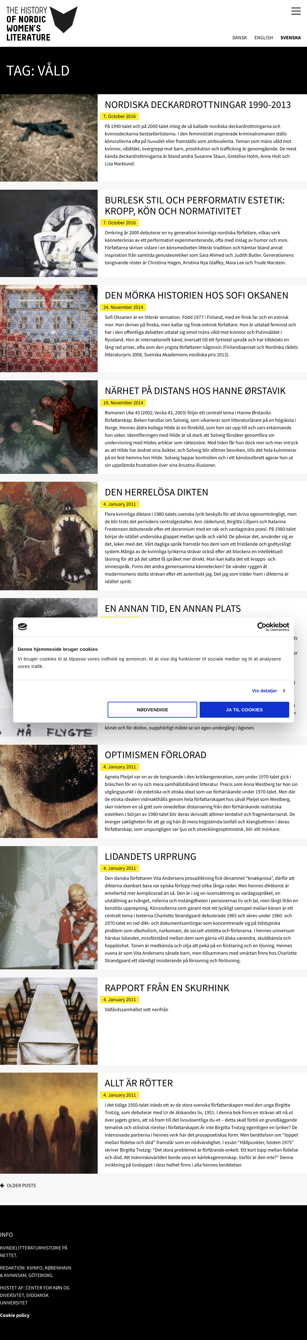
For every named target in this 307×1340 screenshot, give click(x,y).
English (263, 38)
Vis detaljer (264, 691)
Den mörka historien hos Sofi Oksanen (197, 295)
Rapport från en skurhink (167, 988)
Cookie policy (15, 1315)
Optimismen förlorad (156, 754)
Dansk (239, 38)
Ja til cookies (244, 709)
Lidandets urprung (151, 856)
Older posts (21, 1185)
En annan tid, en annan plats (173, 608)
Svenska (290, 38)
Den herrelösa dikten (156, 492)
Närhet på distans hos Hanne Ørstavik (195, 390)
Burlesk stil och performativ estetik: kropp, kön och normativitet (195, 205)
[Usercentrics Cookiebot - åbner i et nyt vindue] (262, 626)
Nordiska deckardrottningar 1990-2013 (198, 104)
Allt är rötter (139, 1083)
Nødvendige (152, 709)
